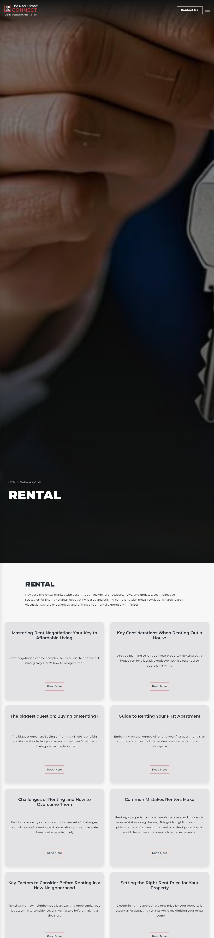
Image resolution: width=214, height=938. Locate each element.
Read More (54, 686)
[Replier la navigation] (207, 10)
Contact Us (189, 10)
